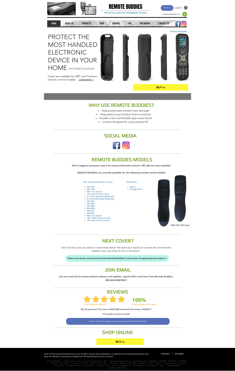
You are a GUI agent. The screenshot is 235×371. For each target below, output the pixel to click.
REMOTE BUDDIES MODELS (122, 159)
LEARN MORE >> (86, 80)
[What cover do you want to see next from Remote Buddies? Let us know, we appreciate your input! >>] (117, 258)
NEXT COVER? (118, 241)
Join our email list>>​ (116, 279)
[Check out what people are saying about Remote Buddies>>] (118, 321)
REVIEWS (117, 292)
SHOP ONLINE (117, 332)
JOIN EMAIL (118, 270)
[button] (181, 8)
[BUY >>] (167, 7)
